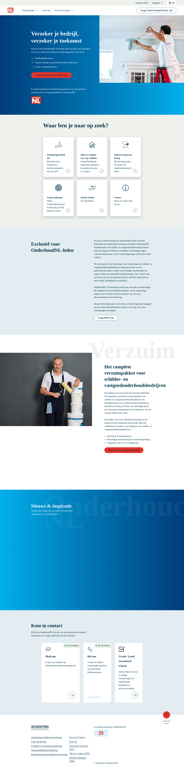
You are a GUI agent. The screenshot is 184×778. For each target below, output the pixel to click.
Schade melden (141, 3)
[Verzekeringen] (30, 10)
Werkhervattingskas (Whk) (77, 759)
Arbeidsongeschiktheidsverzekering (46, 737)
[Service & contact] (64, 10)
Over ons (46, 10)
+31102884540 (93, 697)
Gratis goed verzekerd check (78, 747)
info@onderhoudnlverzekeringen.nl (60, 665)
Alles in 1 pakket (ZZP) (79, 753)
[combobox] (171, 2)
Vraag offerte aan (106, 318)
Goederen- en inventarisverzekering (46, 746)
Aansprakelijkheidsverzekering (44, 750)
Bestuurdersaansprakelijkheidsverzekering (49, 754)
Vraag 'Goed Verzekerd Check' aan (156, 10)
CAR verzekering (38, 742)
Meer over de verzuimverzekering (123, 450)
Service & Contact (77, 737)
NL (172, 3)
